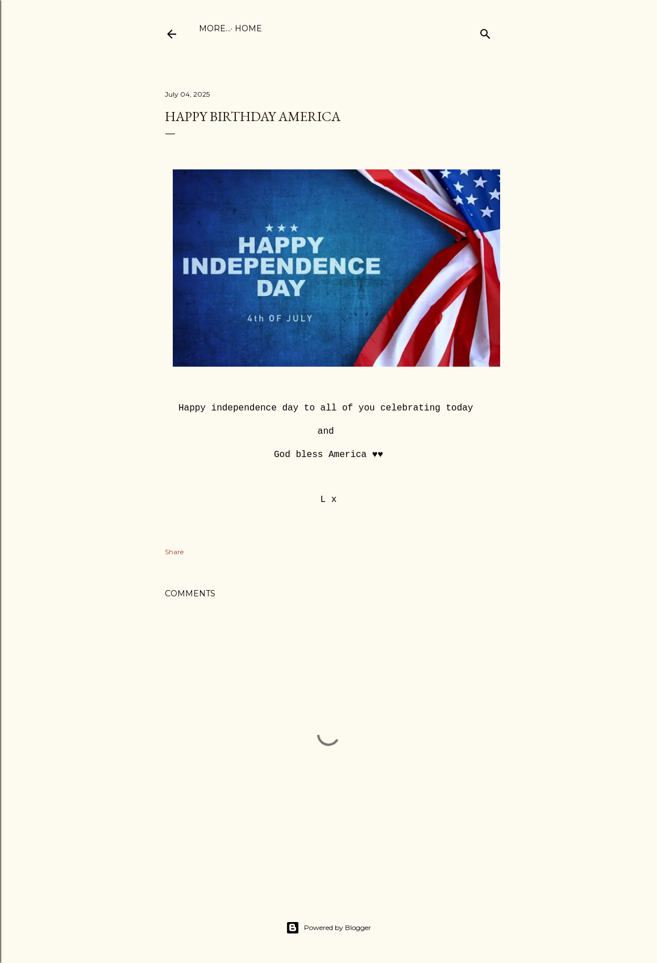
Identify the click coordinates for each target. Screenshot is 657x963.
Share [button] (174, 551)
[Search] (485, 31)
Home (216, 28)
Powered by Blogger (328, 928)
